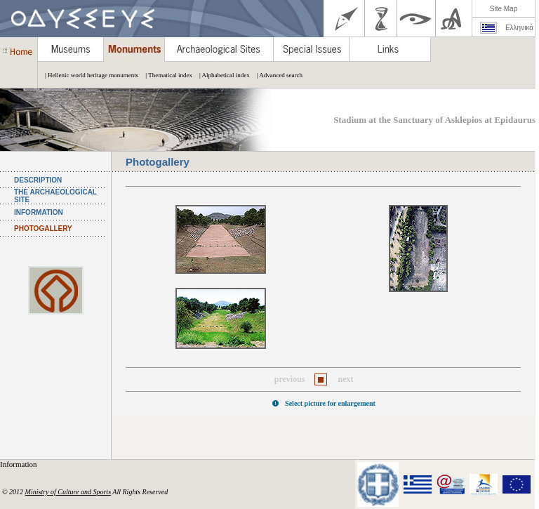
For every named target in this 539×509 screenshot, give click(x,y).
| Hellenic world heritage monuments (88, 75)
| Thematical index (165, 75)
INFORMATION (38, 212)
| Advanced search (276, 75)
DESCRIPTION (38, 180)
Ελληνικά (519, 28)
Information (19, 464)
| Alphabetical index (221, 75)
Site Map (503, 9)
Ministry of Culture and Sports (68, 492)
